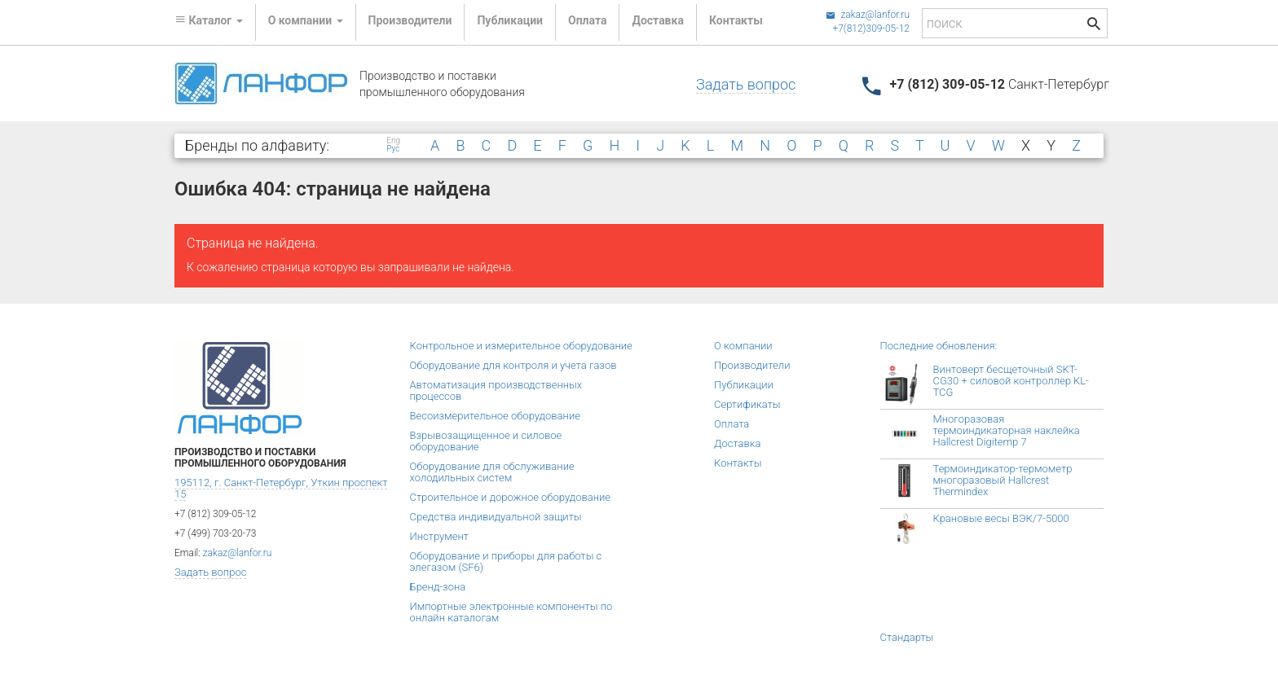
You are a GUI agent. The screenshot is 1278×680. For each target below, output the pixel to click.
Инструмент (439, 536)
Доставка (657, 20)
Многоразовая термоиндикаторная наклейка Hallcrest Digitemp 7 (1006, 430)
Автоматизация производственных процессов (496, 390)
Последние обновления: (939, 346)
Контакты (736, 20)
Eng (393, 141)
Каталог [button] (208, 20)
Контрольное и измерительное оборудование (521, 346)
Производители (410, 20)
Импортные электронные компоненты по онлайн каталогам (511, 612)
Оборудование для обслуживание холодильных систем (492, 472)
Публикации (510, 20)
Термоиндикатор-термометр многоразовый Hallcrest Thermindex (1003, 480)
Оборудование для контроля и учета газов (513, 365)
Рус (392, 149)
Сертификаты (747, 404)
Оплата (587, 20)
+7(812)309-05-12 (871, 28)
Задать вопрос (745, 84)
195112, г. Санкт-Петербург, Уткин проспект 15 (280, 488)
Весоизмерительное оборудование (495, 416)
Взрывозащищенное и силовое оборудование (486, 441)
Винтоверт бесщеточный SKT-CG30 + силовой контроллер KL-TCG (1011, 380)
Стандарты (907, 637)
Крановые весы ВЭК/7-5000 (1001, 518)
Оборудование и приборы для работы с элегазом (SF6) (506, 561)
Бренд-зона (438, 587)
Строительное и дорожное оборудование (510, 497)
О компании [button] (305, 20)
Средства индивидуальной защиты (496, 517)
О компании (743, 346)
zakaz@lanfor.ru (868, 14)
